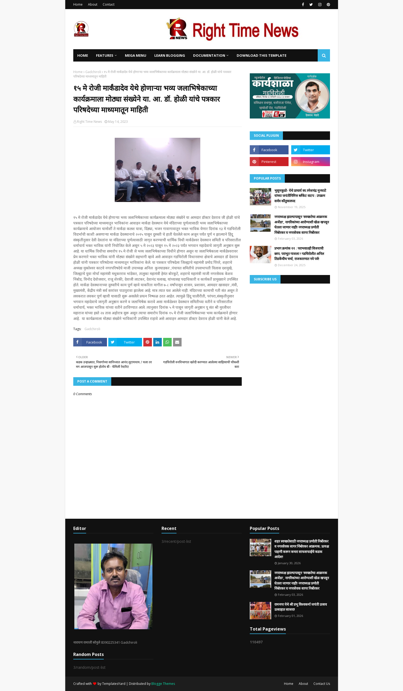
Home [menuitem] (82, 55)
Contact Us (321, 683)
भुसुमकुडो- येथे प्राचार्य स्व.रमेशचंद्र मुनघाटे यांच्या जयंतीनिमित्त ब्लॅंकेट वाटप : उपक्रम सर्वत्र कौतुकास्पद (300, 195)
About (92, 4)
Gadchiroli (93, 72)
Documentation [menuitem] (209, 55)
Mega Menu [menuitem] (135, 55)
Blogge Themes (163, 683)
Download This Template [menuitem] (261, 55)
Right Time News (89, 121)
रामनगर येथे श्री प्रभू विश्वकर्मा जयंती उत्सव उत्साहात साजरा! (300, 607)
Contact (108, 4)
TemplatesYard (113, 683)
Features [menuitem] (104, 55)
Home (78, 4)
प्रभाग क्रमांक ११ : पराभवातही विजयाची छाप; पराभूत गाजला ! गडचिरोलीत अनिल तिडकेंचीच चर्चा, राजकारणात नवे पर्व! (299, 253)
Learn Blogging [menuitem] (169, 55)
